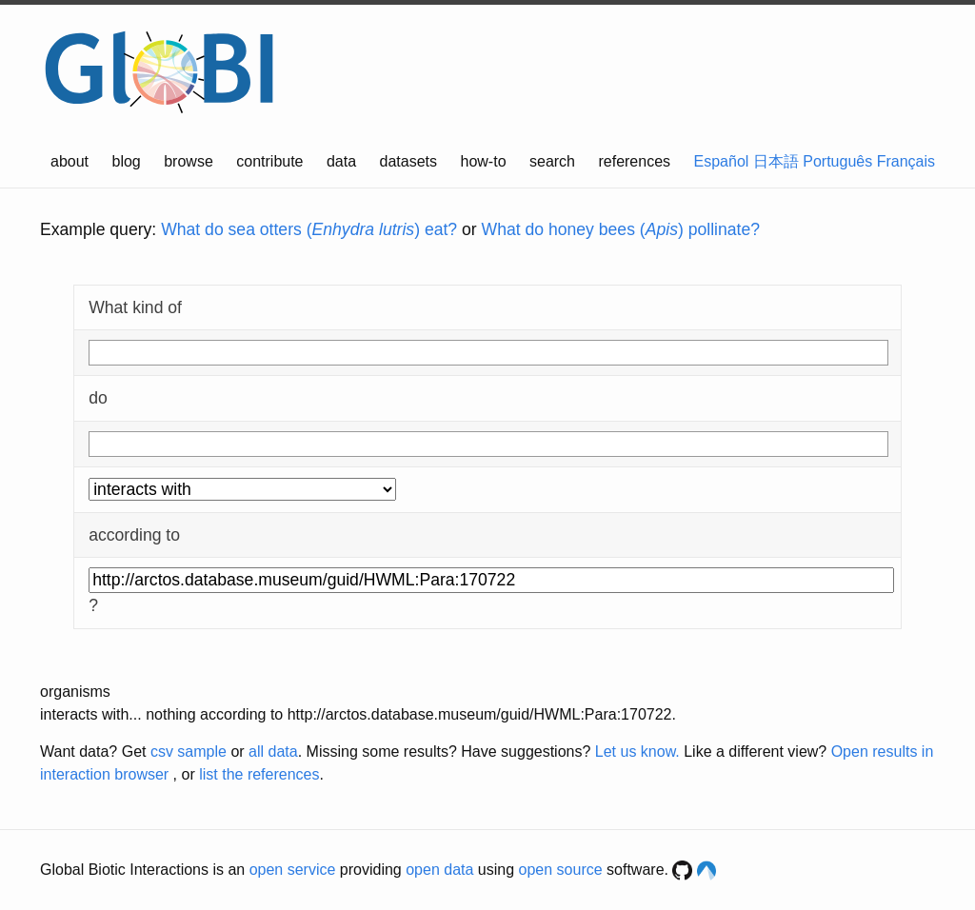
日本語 (776, 161)
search (552, 161)
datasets (408, 161)
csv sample (188, 751)
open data (439, 869)
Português (837, 161)
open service (292, 869)
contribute (269, 161)
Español (721, 161)
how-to (484, 161)
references (634, 161)
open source (561, 869)
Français (906, 161)
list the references (259, 774)
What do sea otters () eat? (309, 229)
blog (126, 161)
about (69, 161)
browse (188, 161)
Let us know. (637, 751)
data (341, 161)
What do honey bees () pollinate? (621, 229)
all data (273, 751)
